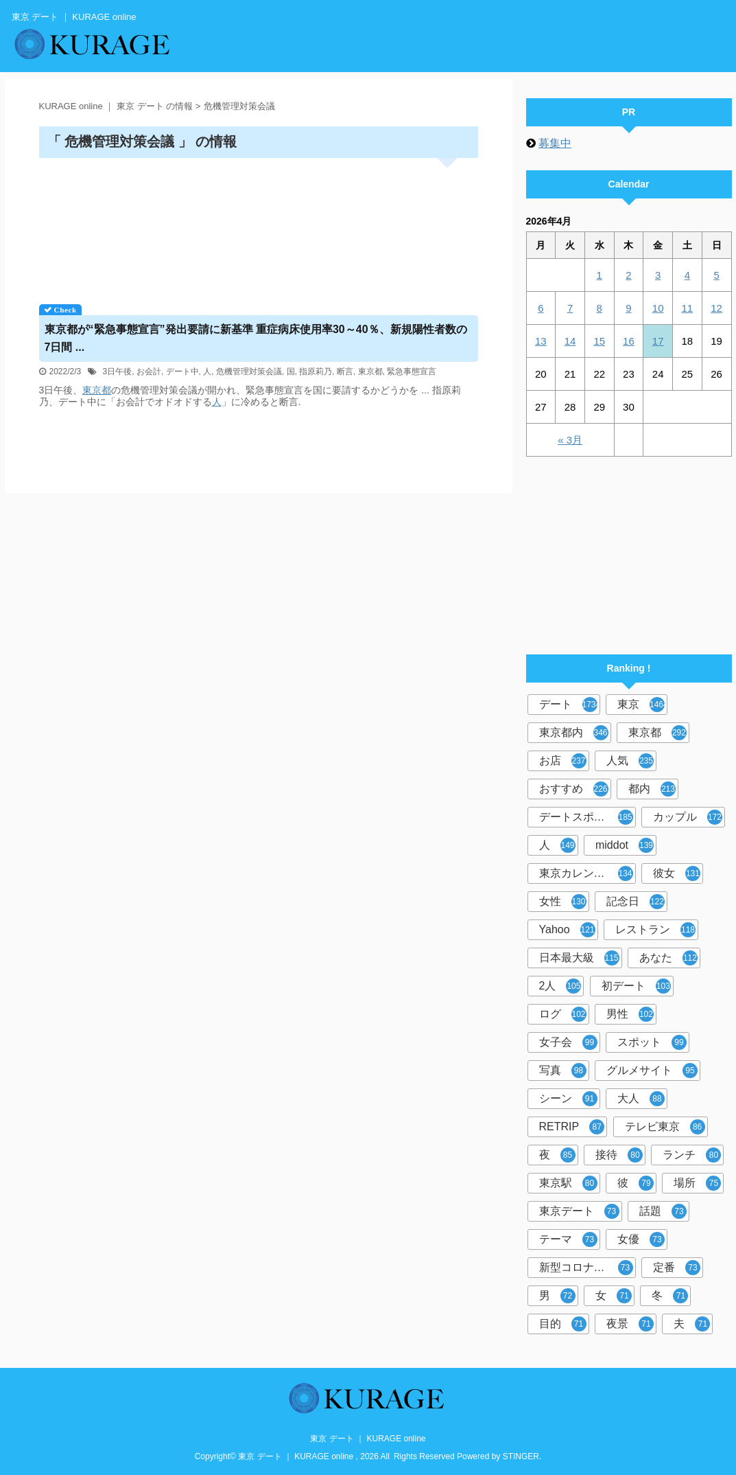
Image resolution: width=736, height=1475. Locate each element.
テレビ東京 (665, 1126)
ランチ (692, 1155)
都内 (652, 789)
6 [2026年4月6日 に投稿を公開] (540, 308)
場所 (697, 1183)
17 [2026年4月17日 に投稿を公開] (658, 341)
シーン (568, 1098)
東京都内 (573, 732)
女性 (562, 901)
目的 (562, 1323)
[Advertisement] (258, 226)
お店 (562, 760)
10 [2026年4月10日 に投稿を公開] (658, 308)
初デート (636, 986)
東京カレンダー (586, 873)
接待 (619, 1155)
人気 (630, 760)
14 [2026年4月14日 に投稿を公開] (570, 341)
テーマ (568, 1239)
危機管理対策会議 (249, 371)
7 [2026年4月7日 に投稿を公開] (570, 308)
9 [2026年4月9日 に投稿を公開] (628, 308)
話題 (663, 1211)
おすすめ (573, 789)
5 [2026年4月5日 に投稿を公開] (716, 275)
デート (569, 704)
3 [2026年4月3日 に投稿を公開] (658, 275)
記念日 (635, 901)
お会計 (148, 371)
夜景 (630, 1323)
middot (624, 845)
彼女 (676, 873)
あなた (668, 957)
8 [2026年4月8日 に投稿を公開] (599, 308)
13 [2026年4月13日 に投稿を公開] (541, 341)
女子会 (568, 1042)
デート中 (182, 371)
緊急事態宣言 (411, 371)
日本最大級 (579, 957)
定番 (676, 1267)
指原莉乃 (315, 371)
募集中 (554, 143)
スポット (652, 1042)
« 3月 (570, 440)
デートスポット (586, 817)
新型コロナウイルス (587, 1267)
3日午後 (117, 371)
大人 (641, 1098)
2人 (560, 986)
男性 (630, 1014)
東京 (642, 704)
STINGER (521, 1456)
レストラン (655, 929)
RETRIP (572, 1126)
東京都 (370, 371)
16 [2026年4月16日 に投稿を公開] (628, 341)
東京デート (579, 1211)
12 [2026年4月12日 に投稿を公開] (716, 308)
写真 (562, 1070)
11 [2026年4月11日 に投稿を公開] (687, 308)
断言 (345, 371)
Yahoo (567, 929)
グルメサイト (652, 1070)
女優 (641, 1239)
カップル (687, 817)
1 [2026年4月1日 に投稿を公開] (599, 275)
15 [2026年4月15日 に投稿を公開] (599, 341)
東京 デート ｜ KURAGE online (367, 1438)
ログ (562, 1014)
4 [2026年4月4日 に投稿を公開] (687, 275)
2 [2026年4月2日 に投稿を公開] (628, 275)
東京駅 (568, 1183)
